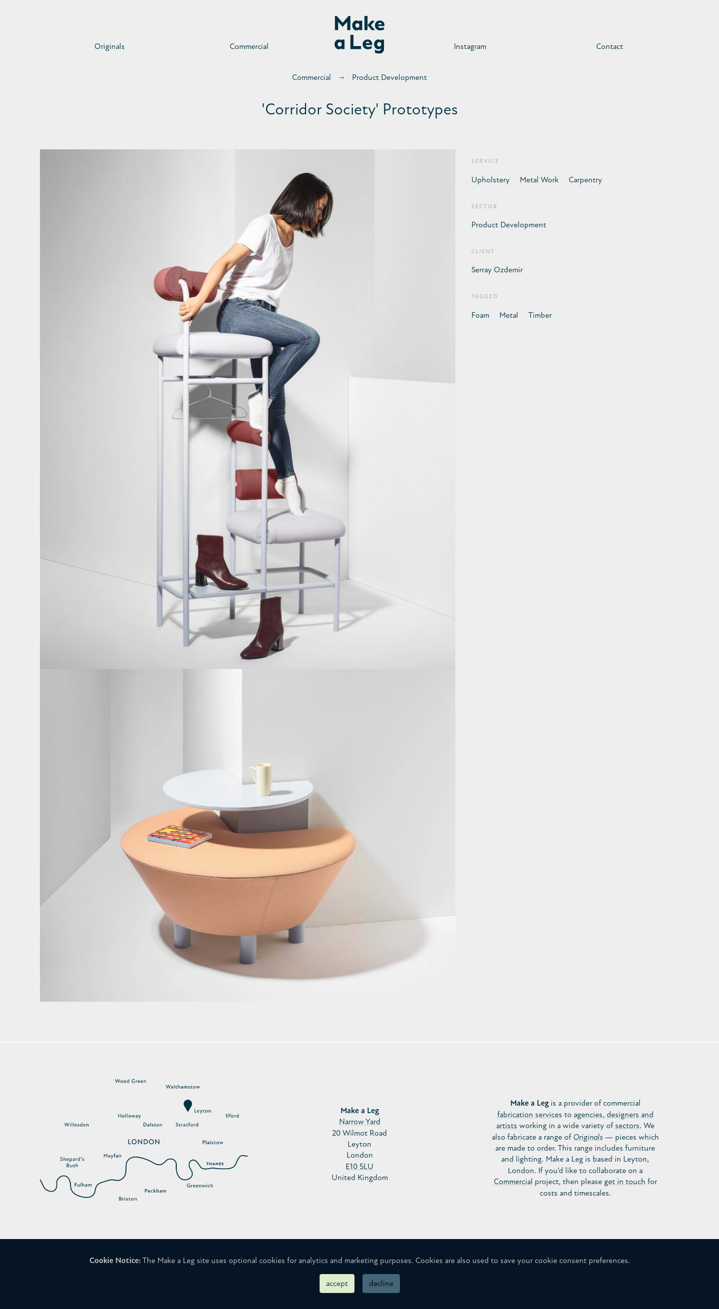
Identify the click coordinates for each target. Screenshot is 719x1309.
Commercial (249, 46)
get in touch (625, 1182)
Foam (480, 315)
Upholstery (490, 180)
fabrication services (529, 1115)
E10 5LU (359, 1167)
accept (337, 1284)
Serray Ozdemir (497, 270)
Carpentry (585, 180)
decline (381, 1284)
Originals (109, 46)
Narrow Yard (359, 1122)
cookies (272, 1261)
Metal (508, 315)
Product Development (389, 77)
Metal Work (539, 180)
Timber (540, 315)
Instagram (470, 46)
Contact (609, 46)
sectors (627, 1126)
